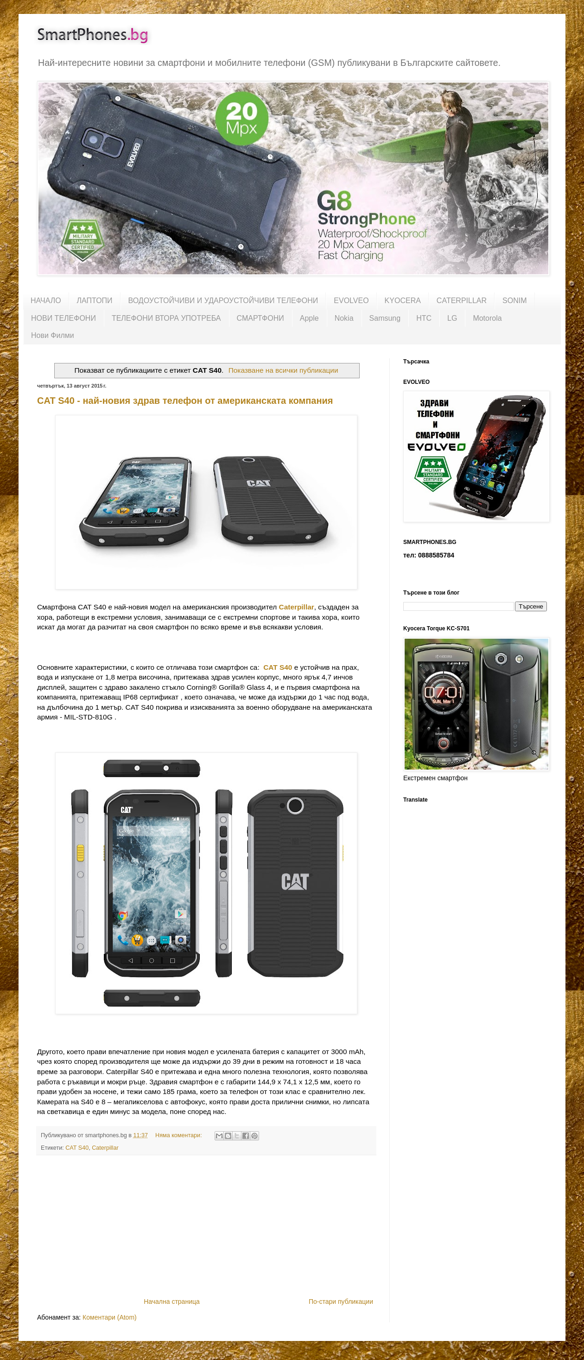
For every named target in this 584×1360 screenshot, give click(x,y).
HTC (424, 318)
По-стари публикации (341, 1301)
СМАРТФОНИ (260, 318)
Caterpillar (105, 1148)
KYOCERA (403, 300)
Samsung (385, 318)
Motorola (487, 318)
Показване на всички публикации (283, 370)
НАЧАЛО (46, 300)
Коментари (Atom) (110, 1317)
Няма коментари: (179, 1135)
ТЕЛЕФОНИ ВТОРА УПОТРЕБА (166, 318)
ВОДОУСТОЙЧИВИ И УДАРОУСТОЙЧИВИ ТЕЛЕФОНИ (223, 300)
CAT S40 (277, 667)
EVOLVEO (351, 300)
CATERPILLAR (462, 300)
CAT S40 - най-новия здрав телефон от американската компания (185, 400)
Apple (309, 318)
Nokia (344, 318)
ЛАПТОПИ (95, 300)
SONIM (514, 300)
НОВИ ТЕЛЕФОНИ (63, 318)
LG (452, 318)
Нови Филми (52, 335)
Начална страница (172, 1301)
